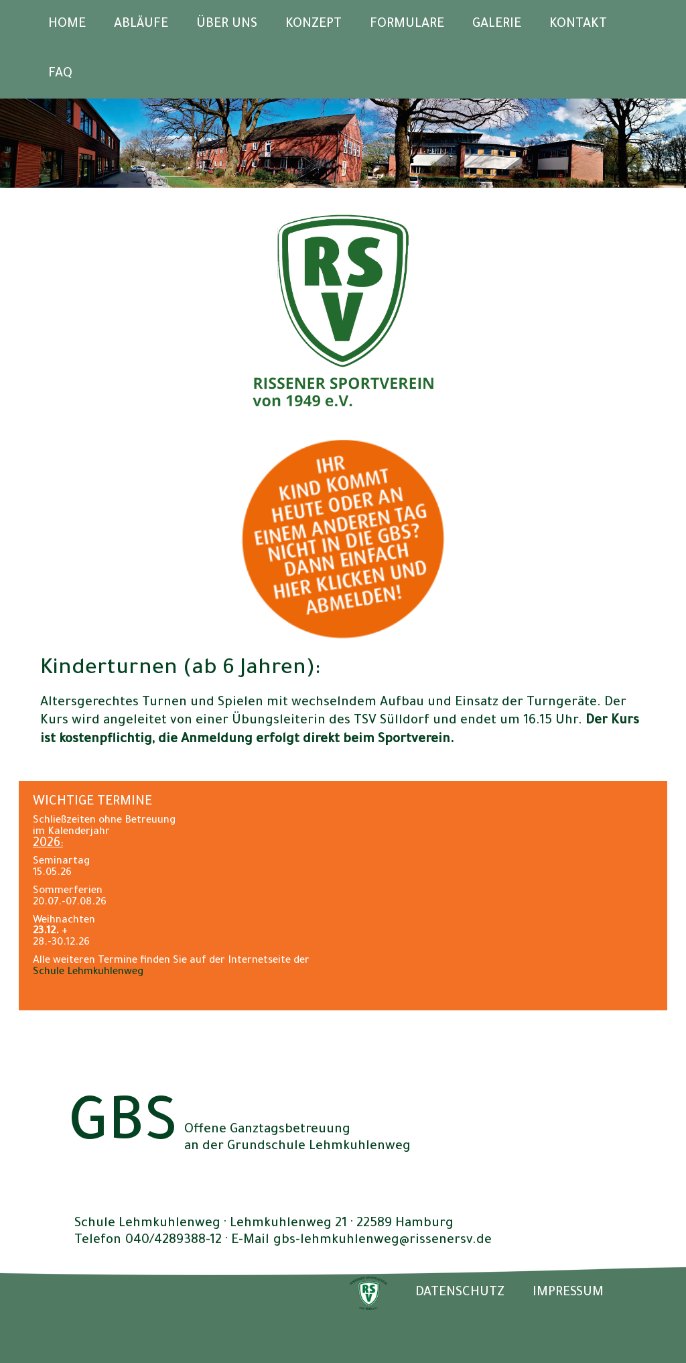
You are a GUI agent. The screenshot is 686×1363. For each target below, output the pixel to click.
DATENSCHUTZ (459, 1293)
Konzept (313, 24)
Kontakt (578, 24)
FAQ (60, 74)
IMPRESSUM (568, 1293)
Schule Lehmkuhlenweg (88, 972)
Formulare (407, 24)
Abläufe (141, 24)
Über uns (226, 24)
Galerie (496, 24)
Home (67, 24)
